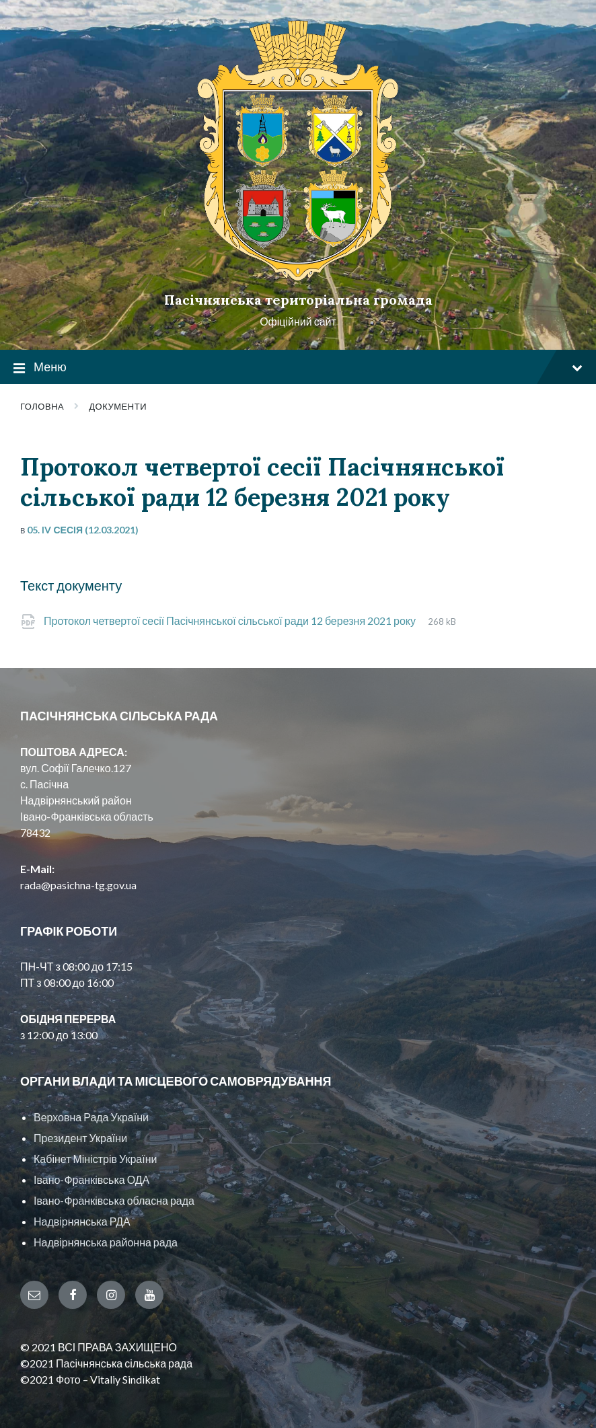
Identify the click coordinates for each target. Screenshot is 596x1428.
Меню (298, 367)
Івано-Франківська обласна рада (114, 1200)
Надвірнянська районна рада (106, 1242)
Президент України (80, 1137)
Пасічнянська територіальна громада (298, 299)
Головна (42, 406)
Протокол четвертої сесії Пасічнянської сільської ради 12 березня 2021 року (231, 620)
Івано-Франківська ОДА (91, 1179)
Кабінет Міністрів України (95, 1158)
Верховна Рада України (91, 1117)
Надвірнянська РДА (82, 1221)
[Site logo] (298, 276)
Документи (118, 406)
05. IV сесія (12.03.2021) (83, 529)
